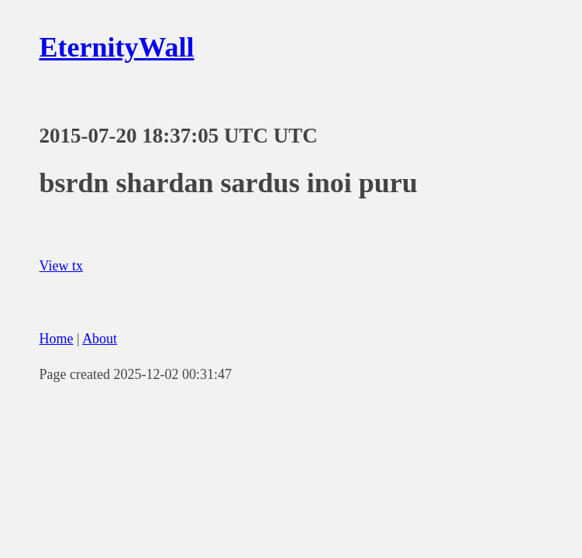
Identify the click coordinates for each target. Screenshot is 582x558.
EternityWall (117, 47)
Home (57, 338)
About (99, 338)
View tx (61, 266)
